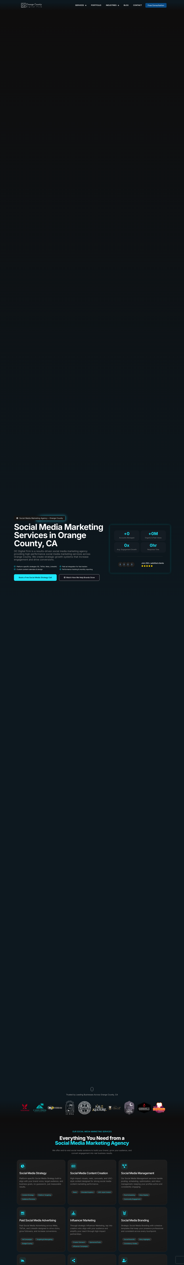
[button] (92, 1088)
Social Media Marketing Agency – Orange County (39, 520)
